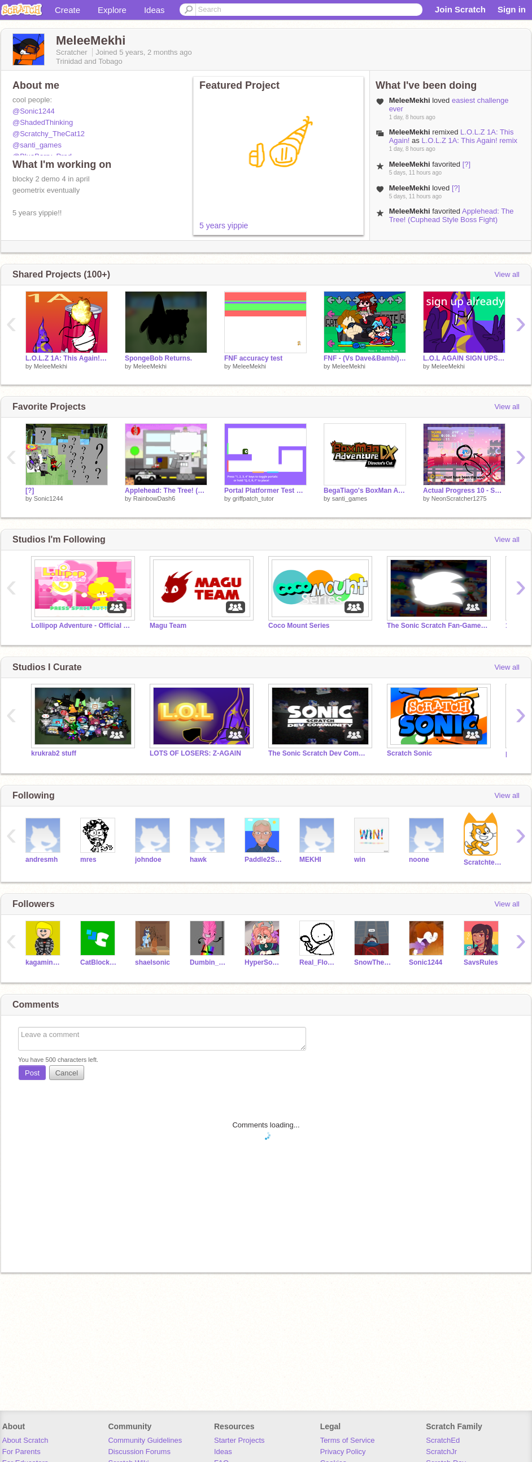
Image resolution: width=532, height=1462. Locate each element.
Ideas (154, 10)
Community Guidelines (145, 1440)
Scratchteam (483, 862)
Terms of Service (347, 1440)
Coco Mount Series (299, 626)
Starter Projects (239, 1440)
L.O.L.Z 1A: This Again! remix (469, 140)
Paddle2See (263, 860)
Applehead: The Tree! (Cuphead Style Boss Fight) (451, 215)
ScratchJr (441, 1451)
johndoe (148, 860)
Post (32, 1073)
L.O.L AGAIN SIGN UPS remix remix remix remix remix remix (464, 358)
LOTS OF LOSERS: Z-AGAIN (195, 753)
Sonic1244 (48, 498)
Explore (112, 10)
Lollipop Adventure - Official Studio (82, 626)
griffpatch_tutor (253, 498)
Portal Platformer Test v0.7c (265, 490)
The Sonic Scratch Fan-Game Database (438, 626)
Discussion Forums (139, 1451)
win (359, 860)
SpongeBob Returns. (158, 358)
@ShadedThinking (42, 122)
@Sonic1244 (33, 111)
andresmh (41, 860)
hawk (198, 860)
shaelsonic (152, 962)
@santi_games (37, 145)
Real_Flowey (318, 962)
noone (419, 860)
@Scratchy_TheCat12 (48, 133)
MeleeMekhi (50, 366)
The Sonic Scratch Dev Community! (319, 753)
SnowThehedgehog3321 (373, 962)
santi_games (349, 498)
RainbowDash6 (154, 498)
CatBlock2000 (99, 962)
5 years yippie (223, 225)
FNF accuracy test (253, 358)
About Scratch (25, 1440)
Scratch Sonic (409, 753)
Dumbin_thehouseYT (209, 962)
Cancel (66, 1073)
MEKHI (310, 860)
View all (507, 274)
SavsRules (481, 962)
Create (67, 10)
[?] (466, 164)
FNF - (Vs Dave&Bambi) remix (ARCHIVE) (365, 358)
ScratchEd (443, 1440)
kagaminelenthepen (44, 962)
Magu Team (168, 626)
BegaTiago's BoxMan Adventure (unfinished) (365, 490)
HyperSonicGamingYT (263, 962)
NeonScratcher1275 (459, 498)
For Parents (21, 1451)
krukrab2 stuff (53, 753)
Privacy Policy (343, 1451)
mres (88, 860)
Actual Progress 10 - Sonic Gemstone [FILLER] (464, 490)
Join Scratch (460, 9)
